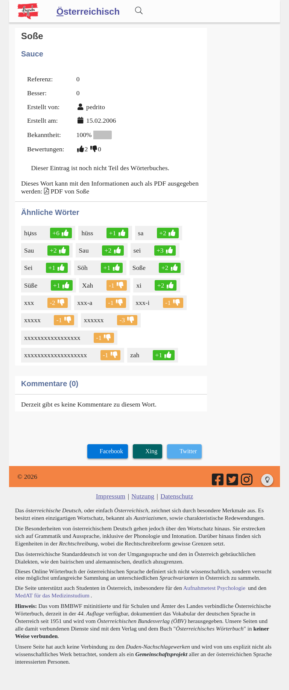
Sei (28, 267)
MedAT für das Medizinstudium (52, 595)
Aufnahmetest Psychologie (214, 588)
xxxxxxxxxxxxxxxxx (53, 337)
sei (138, 250)
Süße (31, 285)
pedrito (95, 107)
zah (135, 355)
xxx (29, 302)
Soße (139, 267)
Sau (29, 250)
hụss (31, 233)
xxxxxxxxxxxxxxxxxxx (56, 355)
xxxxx (33, 320)
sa (141, 233)
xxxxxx (94, 320)
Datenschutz (176, 496)
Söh (82, 267)
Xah (88, 285)
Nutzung (142, 496)
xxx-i (143, 302)
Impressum (110, 496)
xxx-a (85, 302)
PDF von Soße (69, 191)
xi (139, 285)
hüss (87, 233)
